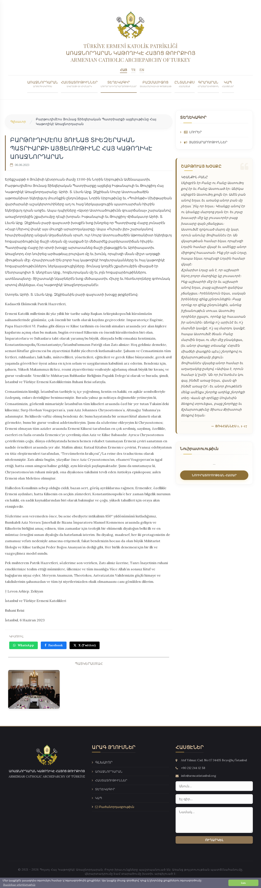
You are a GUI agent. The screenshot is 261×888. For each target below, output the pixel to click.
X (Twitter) (84, 645)
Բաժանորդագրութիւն (114, 803)
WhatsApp (23, 645)
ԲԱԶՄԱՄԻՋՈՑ (155, 83)
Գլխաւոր (18, 121)
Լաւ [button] (243, 883)
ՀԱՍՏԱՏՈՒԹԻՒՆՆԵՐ (79, 83)
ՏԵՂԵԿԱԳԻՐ (119, 83)
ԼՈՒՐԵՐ (193, 131)
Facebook (54, 645)
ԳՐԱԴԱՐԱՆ (208, 83)
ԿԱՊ (228, 83)
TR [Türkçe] (133, 69)
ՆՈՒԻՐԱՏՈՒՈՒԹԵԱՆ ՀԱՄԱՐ (214, 474)
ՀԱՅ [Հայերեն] (124, 69)
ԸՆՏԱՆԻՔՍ (185, 83)
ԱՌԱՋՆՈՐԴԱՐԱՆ (42, 83)
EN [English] (142, 69)
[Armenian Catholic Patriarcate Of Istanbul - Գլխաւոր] (130, 50)
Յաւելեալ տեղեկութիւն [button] (19, 884)
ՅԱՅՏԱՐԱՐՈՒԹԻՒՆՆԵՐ (205, 141)
